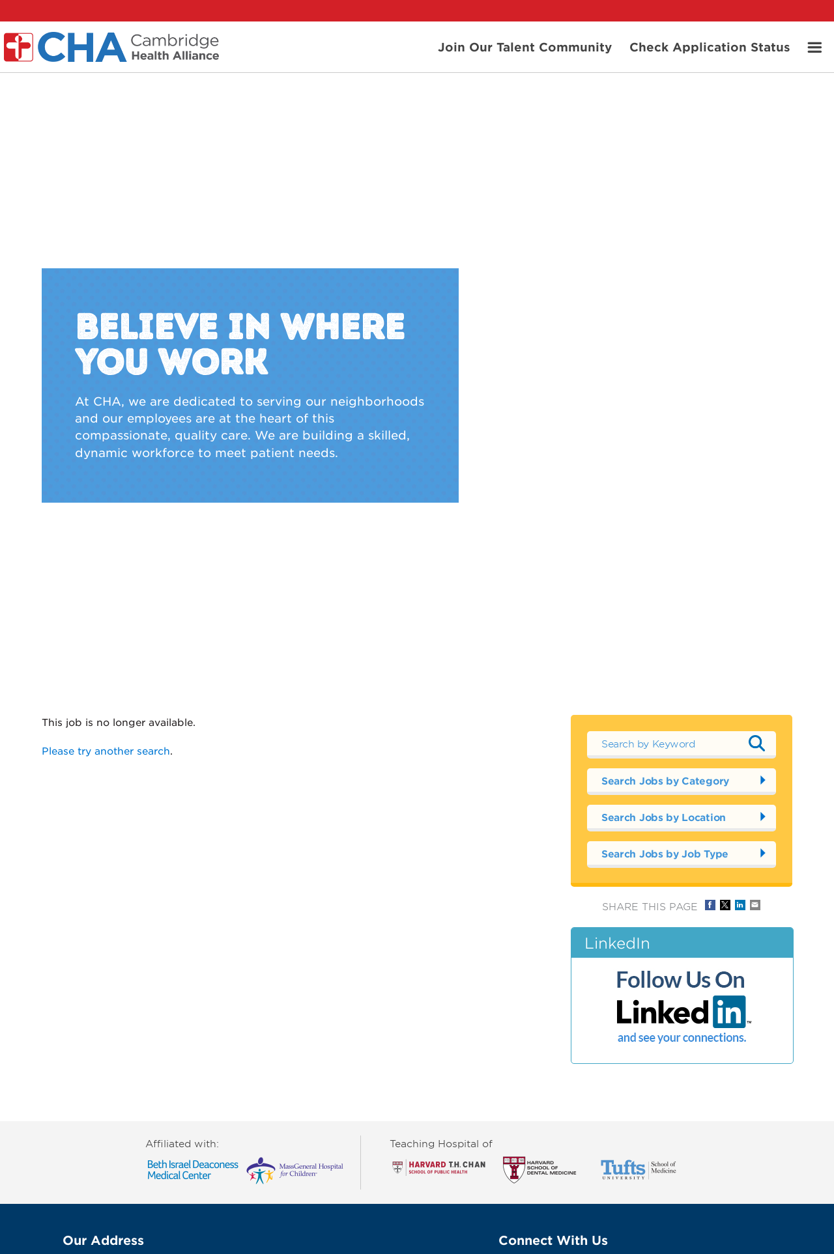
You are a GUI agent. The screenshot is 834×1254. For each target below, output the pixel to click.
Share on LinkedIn (740, 905)
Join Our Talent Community (525, 46)
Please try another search (106, 750)
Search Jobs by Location (663, 817)
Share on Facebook (710, 905)
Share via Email (755, 905)
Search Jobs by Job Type (664, 853)
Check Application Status (709, 46)
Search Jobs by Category (665, 780)
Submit (756, 743)
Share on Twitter (725, 905)
